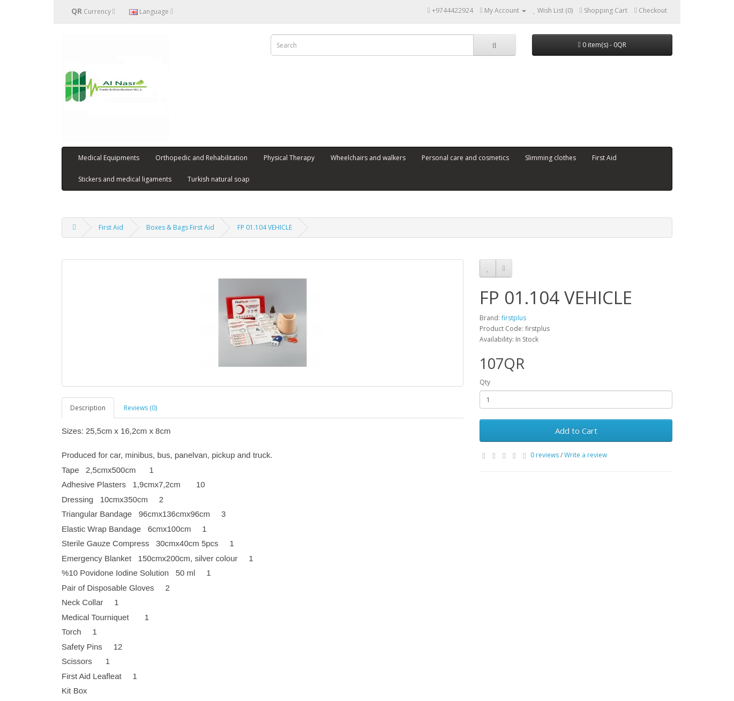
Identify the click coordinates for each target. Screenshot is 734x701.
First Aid (604, 157)
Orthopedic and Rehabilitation (201, 157)
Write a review (585, 454)
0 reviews (544, 454)
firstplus (513, 317)
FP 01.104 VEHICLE (264, 227)
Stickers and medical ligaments (124, 179)
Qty (485, 382)
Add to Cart (576, 430)
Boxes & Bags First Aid (180, 227)
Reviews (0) (140, 407)
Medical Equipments (108, 157)
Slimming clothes (550, 157)
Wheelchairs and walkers (368, 157)
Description (88, 407)
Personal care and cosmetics (465, 157)
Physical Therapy (289, 157)
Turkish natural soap (219, 179)
